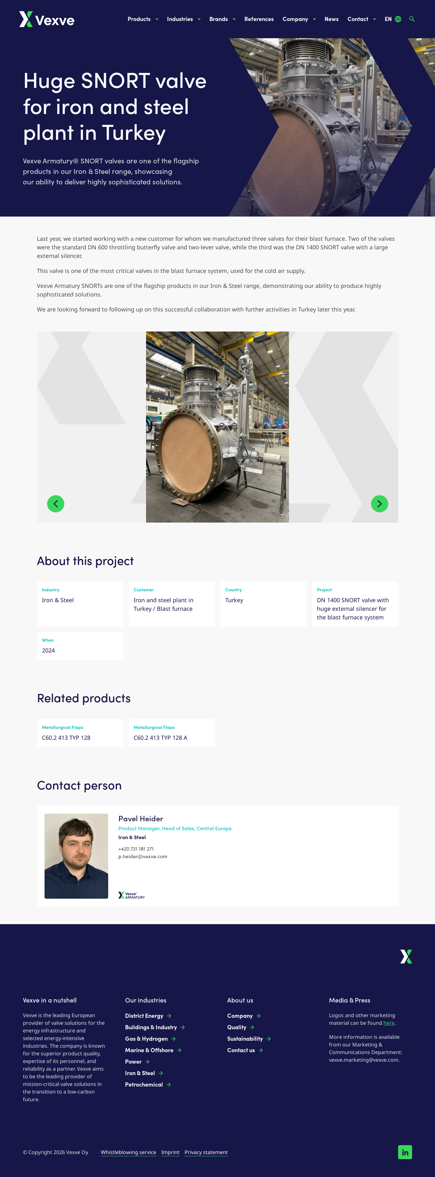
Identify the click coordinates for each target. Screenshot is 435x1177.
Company (300, 19)
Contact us (245, 1050)
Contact (362, 19)
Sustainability (249, 1038)
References (259, 19)
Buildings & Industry (155, 1027)
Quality (241, 1027)
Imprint (170, 1152)
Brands (223, 19)
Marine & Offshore (153, 1050)
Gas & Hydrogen (151, 1038)
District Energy (148, 1015)
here (389, 1022)
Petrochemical (148, 1084)
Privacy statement (206, 1152)
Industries (185, 19)
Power (138, 1061)
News (332, 19)
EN (393, 19)
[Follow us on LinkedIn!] (405, 1152)
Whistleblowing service (128, 1152)
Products (144, 19)
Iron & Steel (144, 1073)
